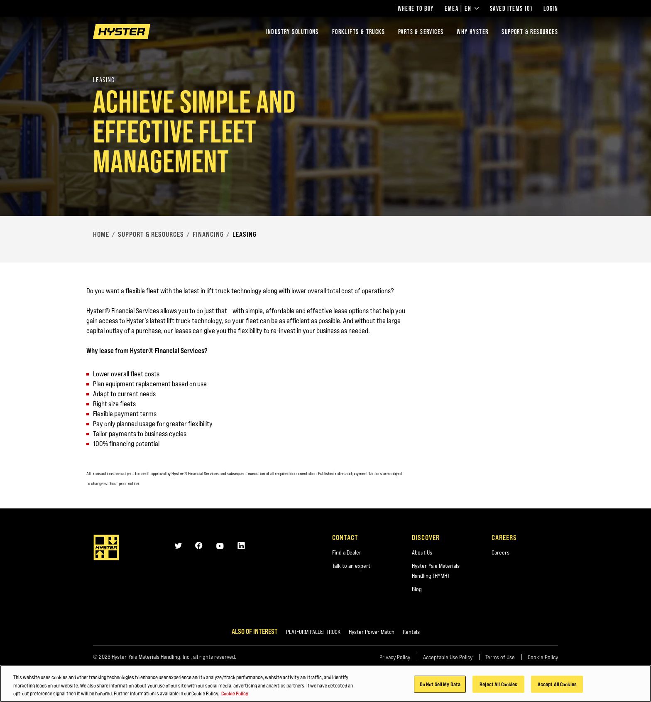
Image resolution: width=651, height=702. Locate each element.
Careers (500, 552)
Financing (208, 234)
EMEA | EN (462, 8)
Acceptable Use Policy (447, 657)
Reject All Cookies (498, 684)
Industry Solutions (292, 31)
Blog (417, 589)
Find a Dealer (346, 552)
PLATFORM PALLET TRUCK (313, 631)
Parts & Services (420, 31)
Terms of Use (500, 657)
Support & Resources (530, 31)
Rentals (411, 631)
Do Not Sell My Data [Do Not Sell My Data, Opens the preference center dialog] (440, 684)
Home (101, 234)
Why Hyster (472, 31)
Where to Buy (416, 8)
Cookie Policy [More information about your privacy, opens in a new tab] (234, 694)
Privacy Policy (394, 657)
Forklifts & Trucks (358, 31)
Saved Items (511, 8)
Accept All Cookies (557, 684)
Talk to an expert (351, 565)
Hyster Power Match (371, 631)
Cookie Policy (543, 657)
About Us (422, 552)
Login (550, 8)
